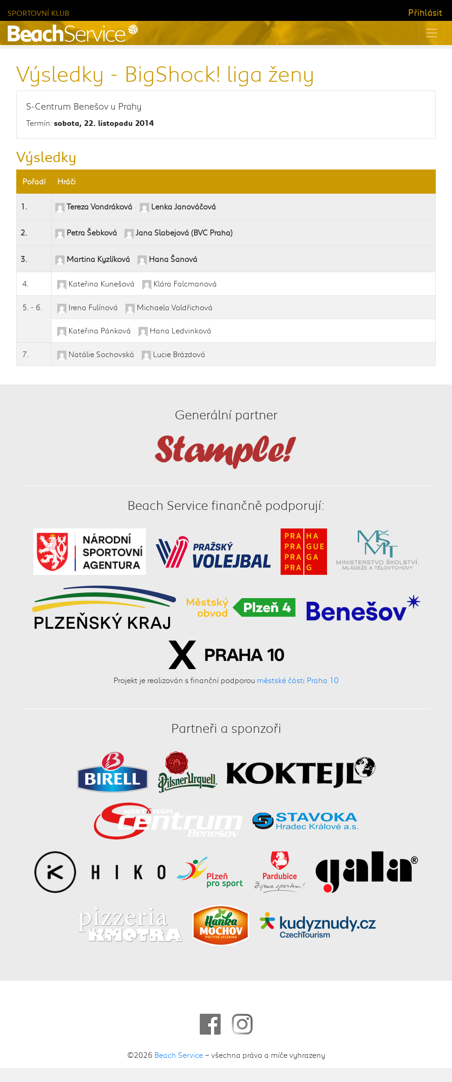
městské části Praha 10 (298, 680)
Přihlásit (425, 12)
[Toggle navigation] (432, 33)
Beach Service (178, 1054)
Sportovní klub (38, 13)
